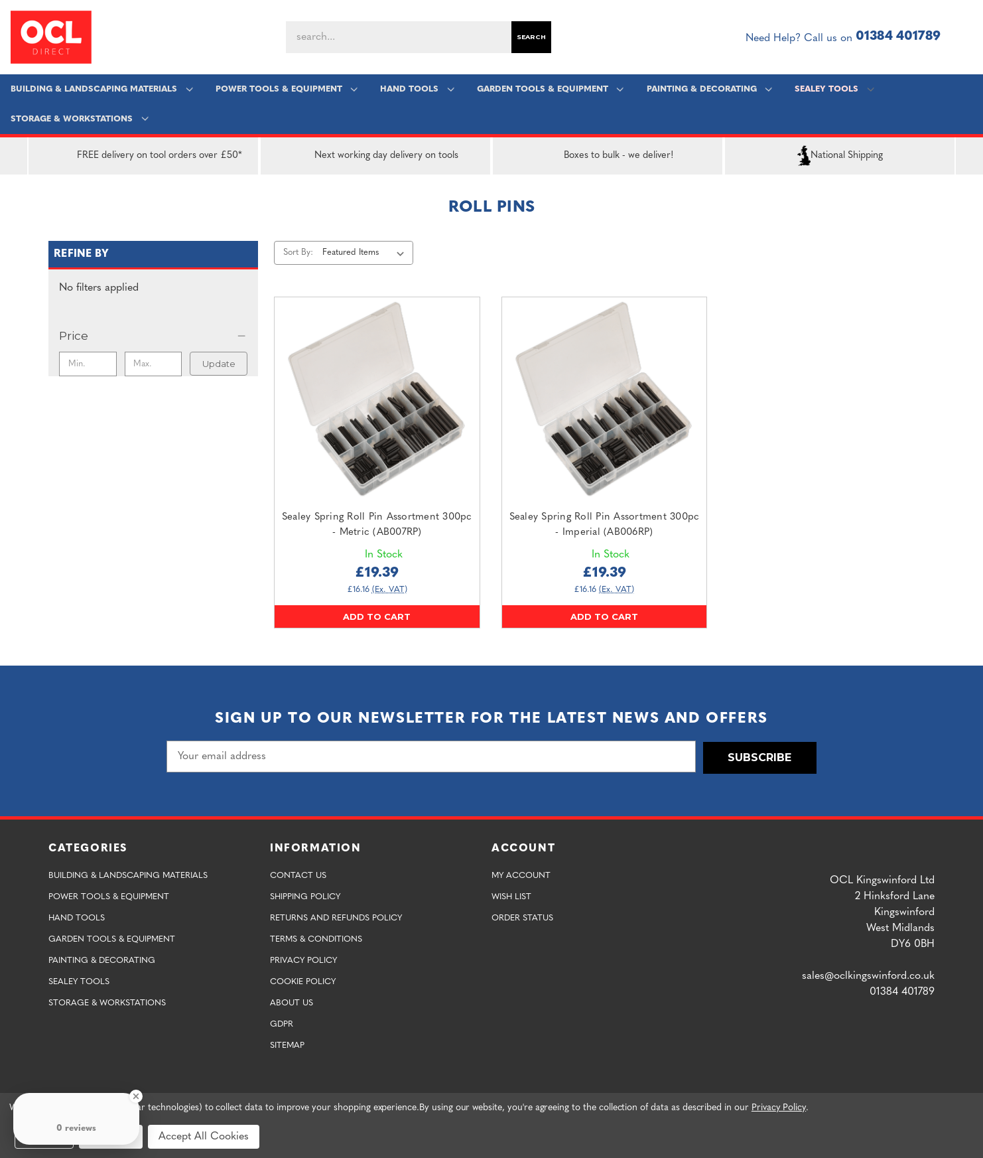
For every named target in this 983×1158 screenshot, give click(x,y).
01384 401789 (898, 37)
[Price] (153, 336)
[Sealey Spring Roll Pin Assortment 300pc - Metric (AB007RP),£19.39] (377, 399)
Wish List (511, 895)
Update (218, 363)
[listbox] (366, 253)
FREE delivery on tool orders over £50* (143, 156)
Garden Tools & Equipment (549, 89)
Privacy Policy (303, 959)
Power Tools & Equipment (286, 89)
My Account (521, 874)
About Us (291, 1001)
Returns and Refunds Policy (336, 916)
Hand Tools (416, 89)
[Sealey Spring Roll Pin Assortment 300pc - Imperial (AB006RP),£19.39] (604, 399)
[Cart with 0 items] (967, 37)
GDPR (281, 1023)
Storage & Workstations (80, 119)
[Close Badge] (136, 1096)
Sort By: (298, 252)
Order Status (522, 916)
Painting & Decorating (708, 89)
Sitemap (287, 1044)
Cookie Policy (303, 980)
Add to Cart (377, 616)
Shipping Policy (305, 895)
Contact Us (298, 874)
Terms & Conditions (316, 938)
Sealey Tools (833, 89)
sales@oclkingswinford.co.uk (868, 975)
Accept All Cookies (204, 1136)
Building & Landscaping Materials (102, 89)
